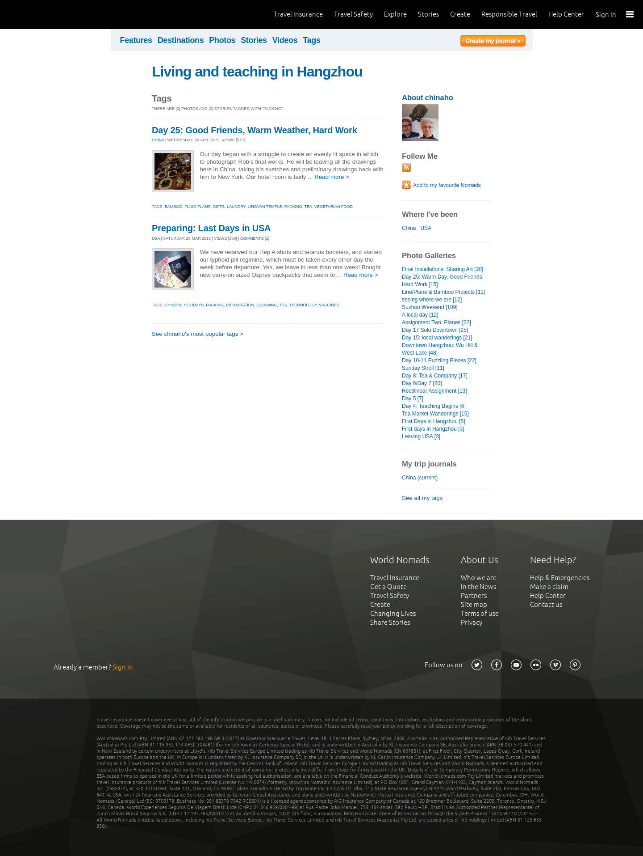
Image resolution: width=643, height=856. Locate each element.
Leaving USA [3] (421, 436)
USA (156, 238)
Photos (222, 40)
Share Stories (390, 622)
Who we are (479, 577)
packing (293, 206)
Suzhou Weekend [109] (430, 307)
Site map (474, 604)
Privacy (471, 622)
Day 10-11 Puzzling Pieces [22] (439, 360)
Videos (285, 40)
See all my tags (422, 498)
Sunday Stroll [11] (423, 368)
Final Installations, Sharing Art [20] (442, 269)
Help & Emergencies (559, 577)
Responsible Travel (509, 14)
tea (309, 206)
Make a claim (549, 586)
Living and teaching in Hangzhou (257, 72)
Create (460, 14)
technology (303, 305)
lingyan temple (265, 206)
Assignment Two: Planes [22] (436, 322)
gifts (219, 206)
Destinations (181, 40)
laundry (236, 206)
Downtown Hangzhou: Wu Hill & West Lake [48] (440, 349)
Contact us (546, 604)
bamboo (174, 206)
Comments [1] (254, 238)
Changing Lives (393, 613)
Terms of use (480, 613)
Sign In (606, 14)
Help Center (566, 14)
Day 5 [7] (412, 398)
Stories (428, 14)
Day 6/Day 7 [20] (422, 383)
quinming (266, 305)
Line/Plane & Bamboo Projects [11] (443, 292)
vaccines (329, 305)
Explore (395, 14)
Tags (311, 40)
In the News (478, 586)
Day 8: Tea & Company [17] (435, 376)
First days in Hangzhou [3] (433, 429)
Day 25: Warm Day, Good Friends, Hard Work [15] (443, 281)
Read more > (331, 177)
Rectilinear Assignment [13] (434, 391)
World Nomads (47, 14)
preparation (240, 305)
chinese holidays (184, 305)
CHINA (158, 140)
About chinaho (427, 97)
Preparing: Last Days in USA (211, 228)
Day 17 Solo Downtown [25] (435, 330)
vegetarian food (333, 206)
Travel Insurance (298, 14)
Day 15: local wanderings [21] (437, 338)
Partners (474, 595)
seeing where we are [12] (432, 300)
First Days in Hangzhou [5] (433, 421)
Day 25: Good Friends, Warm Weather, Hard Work (254, 130)
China (409, 228)
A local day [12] (420, 315)
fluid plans (197, 206)
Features (136, 40)
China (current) (420, 478)
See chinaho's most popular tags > (197, 334)
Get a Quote (388, 586)
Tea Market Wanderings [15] (435, 414)
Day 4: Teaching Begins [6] (434, 406)
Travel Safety (353, 14)
